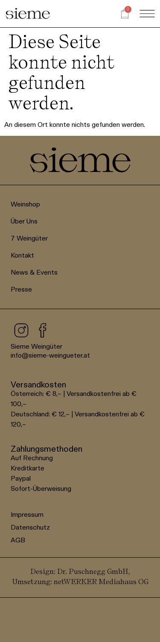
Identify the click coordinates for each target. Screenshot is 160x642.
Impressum (27, 514)
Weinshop (25, 204)
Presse (21, 289)
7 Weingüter (29, 238)
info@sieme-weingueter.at (50, 355)
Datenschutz (30, 527)
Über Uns (24, 221)
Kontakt (22, 255)
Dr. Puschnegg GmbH (92, 571)
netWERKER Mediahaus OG (101, 581)
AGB (18, 540)
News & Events (34, 272)
